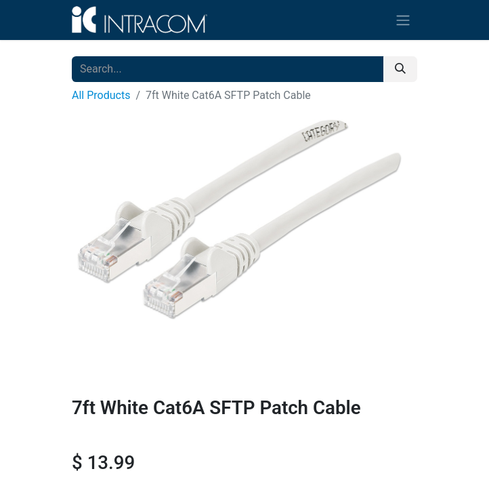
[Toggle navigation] (403, 20)
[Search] (400, 69)
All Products (101, 95)
